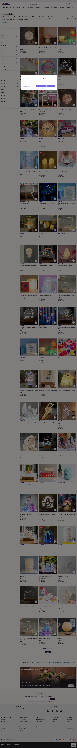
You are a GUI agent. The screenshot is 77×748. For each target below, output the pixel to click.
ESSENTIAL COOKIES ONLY (40, 86)
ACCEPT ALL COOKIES (51, 86)
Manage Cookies (26, 86)
